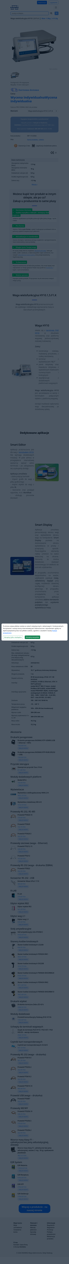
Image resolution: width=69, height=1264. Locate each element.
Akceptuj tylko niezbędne (13, 637)
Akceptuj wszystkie (32, 637)
